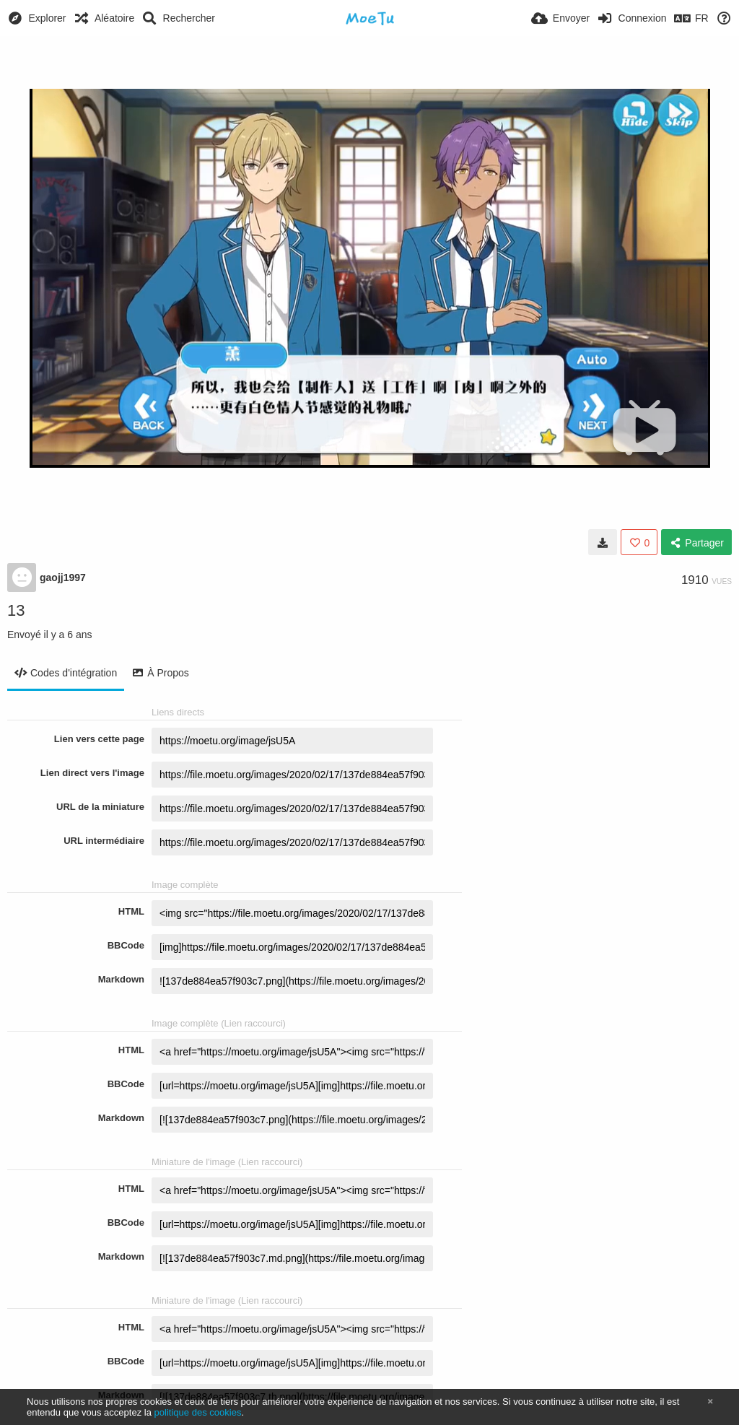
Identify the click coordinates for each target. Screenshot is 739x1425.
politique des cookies (198, 1412)
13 (16, 610)
